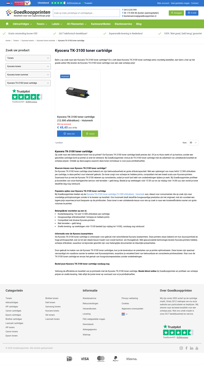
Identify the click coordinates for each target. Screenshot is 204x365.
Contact (194, 3)
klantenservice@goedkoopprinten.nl (140, 16)
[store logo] (28, 13)
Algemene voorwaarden (132, 308)
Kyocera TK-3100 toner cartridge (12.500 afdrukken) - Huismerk (115, 194)
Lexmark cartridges (14, 323)
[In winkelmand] (90, 133)
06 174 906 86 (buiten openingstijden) (141, 13)
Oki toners (50, 315)
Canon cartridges (13, 311)
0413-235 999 (130, 10)
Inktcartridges (12, 302)
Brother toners (51, 298)
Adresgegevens (90, 329)
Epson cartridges (13, 315)
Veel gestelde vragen (180, 3)
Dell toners (50, 302)
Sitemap (86, 334)
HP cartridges (12, 306)
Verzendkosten (89, 308)
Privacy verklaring (130, 298)
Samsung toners (52, 306)
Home (8, 41)
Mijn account (163, 3)
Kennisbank (88, 324)
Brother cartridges (14, 319)
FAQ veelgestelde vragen (94, 319)
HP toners (10, 327)
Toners (16, 41)
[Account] (176, 13)
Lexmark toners (52, 319)
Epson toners (12, 335)
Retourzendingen (90, 303)
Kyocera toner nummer (46, 41)
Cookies (125, 303)
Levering (87, 314)
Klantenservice (89, 298)
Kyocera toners (28, 41)
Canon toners (12, 331)
